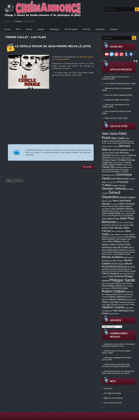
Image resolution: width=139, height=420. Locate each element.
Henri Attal (118, 200)
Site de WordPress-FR (113, 403)
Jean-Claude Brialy (111, 213)
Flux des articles (112, 393)
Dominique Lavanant (119, 172)
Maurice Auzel (123, 252)
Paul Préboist (115, 276)
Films (18, 29)
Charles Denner (115, 158)
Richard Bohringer (120, 288)
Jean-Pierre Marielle (122, 225)
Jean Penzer (112, 237)
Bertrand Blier (115, 153)
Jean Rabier (130, 237)
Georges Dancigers (119, 185)
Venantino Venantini (117, 304)
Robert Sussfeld (123, 294)
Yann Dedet (129, 308)
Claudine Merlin (121, 167)
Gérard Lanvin (107, 201)
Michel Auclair (124, 254)
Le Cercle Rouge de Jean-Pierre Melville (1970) (53, 46)
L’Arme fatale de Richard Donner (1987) (120, 84)
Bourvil (114, 155)
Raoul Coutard (127, 286)
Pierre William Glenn (112, 285)
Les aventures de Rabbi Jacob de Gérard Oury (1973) (118, 372)
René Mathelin (106, 288)
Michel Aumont (127, 257)
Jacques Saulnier (119, 211)
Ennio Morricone (119, 178)
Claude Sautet (127, 165)
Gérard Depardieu (111, 194)
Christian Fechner (126, 160)
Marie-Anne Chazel (116, 250)
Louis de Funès (119, 247)
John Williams (115, 241)
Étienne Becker (114, 313)
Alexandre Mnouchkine (118, 141)
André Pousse (124, 143)
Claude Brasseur (119, 162)
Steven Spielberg (118, 299)
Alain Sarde (118, 138)
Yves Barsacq (107, 311)
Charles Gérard (126, 158)
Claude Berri (107, 162)
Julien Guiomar (117, 244)
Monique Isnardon (109, 269)
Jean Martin (124, 234)
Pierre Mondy (116, 283)
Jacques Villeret (130, 211)
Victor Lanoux (130, 304)
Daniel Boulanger (113, 170)
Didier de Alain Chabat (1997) (116, 118)
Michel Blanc (118, 261)
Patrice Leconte (129, 271)
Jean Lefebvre (115, 235)
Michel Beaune (107, 261)
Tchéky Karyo (131, 299)
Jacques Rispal (107, 211)
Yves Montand (120, 310)
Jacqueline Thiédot (109, 209)
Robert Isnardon (111, 294)
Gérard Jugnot (127, 197)
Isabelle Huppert (125, 206)
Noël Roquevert (119, 271)
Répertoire (99, 29)
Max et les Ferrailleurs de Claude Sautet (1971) (116, 365)
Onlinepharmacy (110, 364)
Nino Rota (110, 271)
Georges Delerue (114, 188)
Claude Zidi (108, 167)
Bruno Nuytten (122, 155)
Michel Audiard (112, 257)
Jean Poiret (120, 237)
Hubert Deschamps (110, 206)
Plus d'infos (87, 167)
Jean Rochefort (109, 239)
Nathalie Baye (122, 269)
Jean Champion (117, 231)
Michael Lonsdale (113, 254)
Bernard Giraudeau (118, 150)
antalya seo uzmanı (111, 344)
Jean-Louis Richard (128, 213)
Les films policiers (62, 59)
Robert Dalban (113, 291)
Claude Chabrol (115, 165)
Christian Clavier (109, 160)
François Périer (112, 182)
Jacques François (124, 208)
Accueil (18, 21)
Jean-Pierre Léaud (108, 225)
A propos (113, 29)
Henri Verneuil (126, 203)
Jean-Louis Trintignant (110, 216)
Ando (106, 358)
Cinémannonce (110, 371)
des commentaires (113, 398)
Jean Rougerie (121, 239)
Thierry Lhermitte (110, 302)
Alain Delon (110, 133)
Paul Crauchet (125, 274)
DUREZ (107, 351)
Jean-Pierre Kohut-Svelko (124, 222)
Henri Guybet (114, 204)
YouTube (86, 29)
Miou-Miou (131, 267)
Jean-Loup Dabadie (126, 216)
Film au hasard (71, 29)
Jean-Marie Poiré (110, 218)
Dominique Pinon (109, 175)
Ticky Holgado (106, 304)
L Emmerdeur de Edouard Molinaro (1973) (118, 345)
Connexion (108, 388)
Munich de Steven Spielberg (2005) (118, 95)
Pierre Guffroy (106, 283)
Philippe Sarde (122, 280)
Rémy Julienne (117, 296)
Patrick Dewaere (110, 273)
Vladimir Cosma (113, 307)
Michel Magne (118, 264)
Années (41, 29)
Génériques (54, 29)
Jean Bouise (115, 227)
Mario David (112, 252)
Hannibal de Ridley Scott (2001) (117, 100)
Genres (29, 29)
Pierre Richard (127, 283)
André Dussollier (112, 143)
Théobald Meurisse (127, 302)
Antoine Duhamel (113, 146)
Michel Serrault (118, 266)
